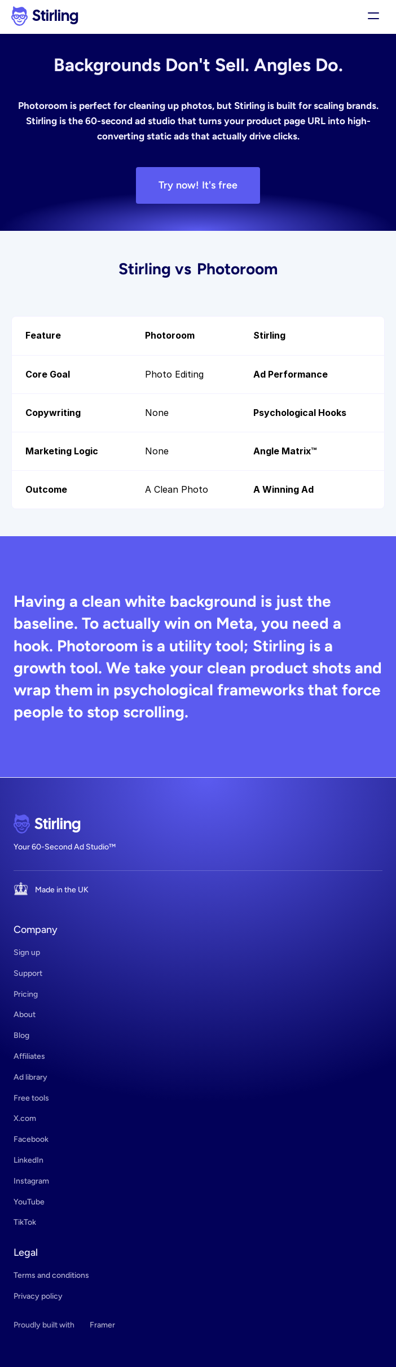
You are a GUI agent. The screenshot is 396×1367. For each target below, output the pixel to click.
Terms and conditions (51, 1275)
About (25, 1014)
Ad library (30, 1077)
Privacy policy (38, 1296)
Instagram (31, 1181)
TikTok (25, 1222)
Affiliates (29, 1056)
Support (28, 973)
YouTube (29, 1202)
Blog (21, 1035)
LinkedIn (28, 1160)
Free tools (31, 1098)
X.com (25, 1118)
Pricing (26, 994)
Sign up (27, 952)
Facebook (31, 1139)
